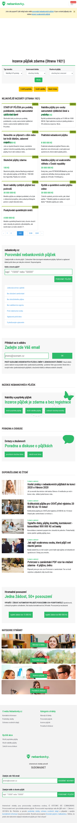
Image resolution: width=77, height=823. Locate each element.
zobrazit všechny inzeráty (55, 411)
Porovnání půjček (46, 719)
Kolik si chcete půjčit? (12, 267)
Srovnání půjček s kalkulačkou (56, 814)
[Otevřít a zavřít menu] (72, 4)
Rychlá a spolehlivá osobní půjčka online (56, 187)
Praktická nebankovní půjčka (54, 135)
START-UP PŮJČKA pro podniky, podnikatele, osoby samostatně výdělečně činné (18, 111)
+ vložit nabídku (40, 89)
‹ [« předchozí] (3, 233)
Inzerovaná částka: (32, 69)
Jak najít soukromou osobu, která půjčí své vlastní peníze (49, 544)
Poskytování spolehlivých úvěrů (17, 210)
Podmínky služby (8, 719)
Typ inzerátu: (8, 69)
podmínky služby (34, 811)
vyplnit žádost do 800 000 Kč (56, 615)
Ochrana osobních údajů (10, 723)
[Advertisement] (39, 40)
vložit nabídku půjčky (34, 411)
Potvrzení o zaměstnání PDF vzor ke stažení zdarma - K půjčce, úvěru (50, 564)
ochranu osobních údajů (50, 811)
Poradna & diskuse (46, 726)
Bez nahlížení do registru (15, 305)
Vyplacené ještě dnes (14, 317)
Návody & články (45, 716)
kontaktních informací (10, 814)
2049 (37, 233)
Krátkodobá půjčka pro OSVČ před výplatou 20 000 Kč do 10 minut (50, 505)
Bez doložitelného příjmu (15, 299)
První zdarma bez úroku (15, 311)
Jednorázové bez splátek (15, 288)
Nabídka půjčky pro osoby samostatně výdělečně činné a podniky (55, 111)
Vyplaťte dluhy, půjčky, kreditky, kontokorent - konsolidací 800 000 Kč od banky (50, 525)
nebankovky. (16, 3)
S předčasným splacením (15, 323)
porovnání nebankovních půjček (43, 12)
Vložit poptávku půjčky (10, 739)
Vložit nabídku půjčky (9, 743)
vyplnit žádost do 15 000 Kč (20, 615)
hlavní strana (52, 89)
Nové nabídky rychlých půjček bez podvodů (19, 187)
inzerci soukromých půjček (41, 14)
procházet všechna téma (14, 454)
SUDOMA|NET (38, 767)
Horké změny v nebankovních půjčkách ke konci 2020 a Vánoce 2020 (51, 486)
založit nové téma (35, 454)
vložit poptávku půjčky (13, 411)
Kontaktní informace (9, 716)
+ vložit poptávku (26, 89)
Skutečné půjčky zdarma (14, 160)
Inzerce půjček (45, 723)
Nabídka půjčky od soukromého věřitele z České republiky (56, 162)
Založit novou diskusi (9, 746)
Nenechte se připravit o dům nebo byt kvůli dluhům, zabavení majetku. (19, 139)
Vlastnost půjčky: (55, 69)
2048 (30, 233)
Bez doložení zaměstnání (15, 294)
